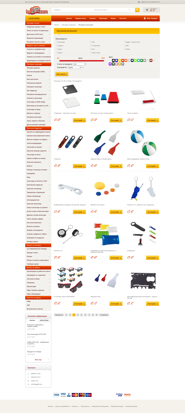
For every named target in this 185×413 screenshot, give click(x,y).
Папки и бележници (34, 196)
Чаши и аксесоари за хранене (37, 207)
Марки (113, 18)
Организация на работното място (38, 271)
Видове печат (81, 18)
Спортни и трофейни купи (36, 49)
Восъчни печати (32, 79)
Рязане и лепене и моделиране (38, 260)
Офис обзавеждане (33, 294)
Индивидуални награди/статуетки (39, 60)
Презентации (31, 286)
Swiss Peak (95, 53)
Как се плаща (40, 2)
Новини (92, 18)
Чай (28, 305)
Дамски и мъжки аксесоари (36, 215)
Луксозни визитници (34, 204)
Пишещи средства (33, 68)
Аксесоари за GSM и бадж (36, 102)
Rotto (127, 49)
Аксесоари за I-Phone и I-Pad (37, 181)
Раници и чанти (32, 253)
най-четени (44, 320)
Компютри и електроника (100, 406)
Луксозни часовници (34, 188)
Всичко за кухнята (33, 226)
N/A (92, 49)
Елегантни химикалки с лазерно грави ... (35, 325)
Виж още (38, 360)
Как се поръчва (30, 2)
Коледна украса (32, 241)
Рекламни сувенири (69, 25)
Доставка (49, 2)
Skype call (34, 381)
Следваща (104, 315)
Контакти (123, 18)
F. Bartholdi (95, 46)
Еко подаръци (32, 90)
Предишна (59, 315)
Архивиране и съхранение (36, 275)
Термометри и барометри (36, 192)
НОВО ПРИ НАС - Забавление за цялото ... (38, 343)
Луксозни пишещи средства (36, 151)
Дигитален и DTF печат (35, 34)
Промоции (103, 18)
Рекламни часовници (34, 87)
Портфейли (31, 173)
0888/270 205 (145, 2)
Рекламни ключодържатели (36, 94)
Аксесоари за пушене (34, 147)
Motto (59, 49)
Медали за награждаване (35, 53)
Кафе (29, 301)
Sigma (59, 53)
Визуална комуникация (35, 38)
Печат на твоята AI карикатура (37, 30)
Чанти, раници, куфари (35, 219)
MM (126, 46)
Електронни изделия (34, 83)
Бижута (29, 166)
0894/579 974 (155, 2)
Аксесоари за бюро (33, 109)
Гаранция (57, 2)
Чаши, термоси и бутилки (36, 121)
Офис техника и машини (35, 290)
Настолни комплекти (34, 223)
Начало (69, 18)
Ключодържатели (33, 200)
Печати (29, 75)
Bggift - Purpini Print (132, 42)
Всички (32, 320)
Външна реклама (131, 406)
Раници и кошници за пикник (37, 170)
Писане (29, 256)
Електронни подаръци (35, 185)
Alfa (92, 42)
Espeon (59, 46)
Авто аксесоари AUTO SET (36, 334)
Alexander (60, 42)
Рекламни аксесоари (34, 117)
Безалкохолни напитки (35, 309)
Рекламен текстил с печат (36, 42)
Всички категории (101, 10)
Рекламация (65, 2)
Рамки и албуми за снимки (36, 158)
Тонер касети (85, 406)
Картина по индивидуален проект (38, 132)
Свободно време (33, 264)
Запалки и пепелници (34, 98)
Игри (28, 177)
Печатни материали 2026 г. (36, 72)
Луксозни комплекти (34, 162)
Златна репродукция (34, 143)
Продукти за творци (34, 352)
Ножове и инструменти (35, 230)
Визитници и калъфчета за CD (37, 106)
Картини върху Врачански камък (38, 136)
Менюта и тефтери (33, 113)
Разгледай (78, 120)
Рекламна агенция (117, 406)
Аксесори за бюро (33, 279)
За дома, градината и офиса (37, 234)
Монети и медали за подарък (37, 139)
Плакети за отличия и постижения (39, 57)
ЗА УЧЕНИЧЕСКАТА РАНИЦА (37, 249)
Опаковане (30, 283)
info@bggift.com (36, 384)
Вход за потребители (62, 406)
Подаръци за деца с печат (36, 27)
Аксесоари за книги (33, 154)
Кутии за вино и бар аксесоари (37, 211)
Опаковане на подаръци (35, 238)
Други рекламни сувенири (36, 124)
